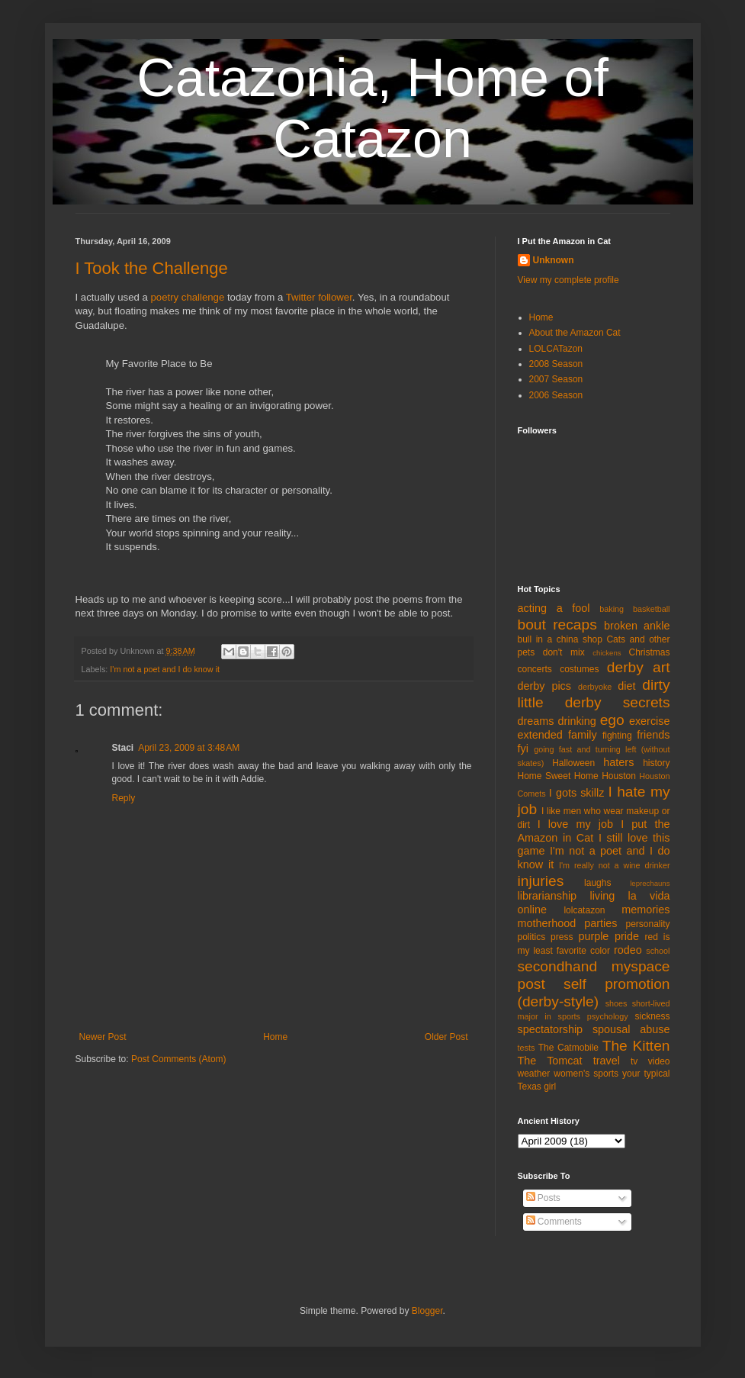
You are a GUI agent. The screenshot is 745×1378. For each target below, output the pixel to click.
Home (275, 1037)
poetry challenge (187, 297)
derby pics (544, 686)
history (656, 763)
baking (611, 608)
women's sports (586, 1073)
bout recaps (557, 625)
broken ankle (637, 626)
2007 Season (556, 379)
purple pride (608, 936)
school (658, 950)
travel (606, 1060)
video (659, 1061)
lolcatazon (584, 910)
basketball (651, 608)
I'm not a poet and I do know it (165, 669)
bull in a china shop (560, 639)
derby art (638, 667)
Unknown (553, 260)
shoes (616, 1003)
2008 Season (556, 364)
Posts (543, 1198)
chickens (606, 653)
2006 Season (556, 395)
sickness (652, 1016)
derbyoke (595, 686)
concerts (535, 669)
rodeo (628, 950)
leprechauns (650, 883)
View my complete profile (568, 280)
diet (626, 686)
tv (634, 1061)
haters (618, 762)
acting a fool (554, 608)
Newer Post (103, 1037)
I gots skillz (577, 793)
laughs (597, 882)
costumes (579, 669)
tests (526, 1047)
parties (600, 923)
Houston (619, 776)
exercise (649, 721)
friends (653, 735)
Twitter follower (319, 297)
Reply (124, 798)
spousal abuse (631, 1029)
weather (534, 1073)
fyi (523, 748)
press (562, 937)
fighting (617, 735)
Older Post (446, 1037)
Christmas (649, 652)
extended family (557, 735)
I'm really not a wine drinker (614, 865)
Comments (554, 1221)
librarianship (547, 896)
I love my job (575, 824)
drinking (576, 721)
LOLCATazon (556, 348)
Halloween (573, 763)
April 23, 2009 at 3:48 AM (188, 747)
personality (647, 924)
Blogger (427, 1311)
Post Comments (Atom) (178, 1059)
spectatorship (550, 1029)
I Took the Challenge (151, 268)
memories (645, 909)
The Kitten (636, 1046)
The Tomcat (550, 1060)
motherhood (547, 923)
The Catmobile (568, 1047)
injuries (541, 881)
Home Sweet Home (558, 776)
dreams (536, 721)
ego (612, 720)
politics (532, 937)
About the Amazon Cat (575, 332)
